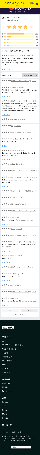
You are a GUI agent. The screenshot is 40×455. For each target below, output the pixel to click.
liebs (16, 20)
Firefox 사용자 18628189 (20, 81)
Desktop (6, 383)
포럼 (4, 364)
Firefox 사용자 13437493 (20, 132)
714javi (13, 274)
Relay (4, 410)
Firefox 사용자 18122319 (19, 211)
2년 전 (20, 197)
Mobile (5, 387)
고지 (8, 436)
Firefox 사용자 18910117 (20, 171)
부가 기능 (6, 337)
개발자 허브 (7, 352)
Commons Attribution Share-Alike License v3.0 (18, 438)
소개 (4, 341)
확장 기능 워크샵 (9, 349)
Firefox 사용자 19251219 (20, 101)
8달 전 (18, 126)
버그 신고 (6, 368)
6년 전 (33, 55)
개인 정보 (5, 432)
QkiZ (13, 255)
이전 (10, 310)
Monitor (5, 414)
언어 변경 (5, 447)
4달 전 (34, 81)
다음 (29, 310)
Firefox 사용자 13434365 (20, 242)
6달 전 (22, 119)
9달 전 (34, 132)
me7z (13, 229)
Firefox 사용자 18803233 (20, 191)
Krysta (13, 298)
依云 (12, 217)
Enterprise (6, 391)
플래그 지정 (6, 69)
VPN (4, 406)
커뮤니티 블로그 (9, 360)
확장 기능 (12, 12)
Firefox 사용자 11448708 (20, 235)
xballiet (14, 87)
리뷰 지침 (6, 372)
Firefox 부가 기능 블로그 (12, 345)
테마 (19, 12)
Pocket (5, 418)
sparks (13, 150)
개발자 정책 (7, 356)
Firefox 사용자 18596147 (20, 267)
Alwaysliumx (15, 164)
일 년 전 (29, 139)
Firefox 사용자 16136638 (20, 292)
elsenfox (14, 119)
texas (13, 197)
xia (12, 126)
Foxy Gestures (13, 17)
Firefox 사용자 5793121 (19, 55)
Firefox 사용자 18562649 (20, 177)
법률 (19, 432)
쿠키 (13, 432)
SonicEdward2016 (17, 139)
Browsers (6, 402)
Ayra (13, 285)
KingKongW (15, 204)
